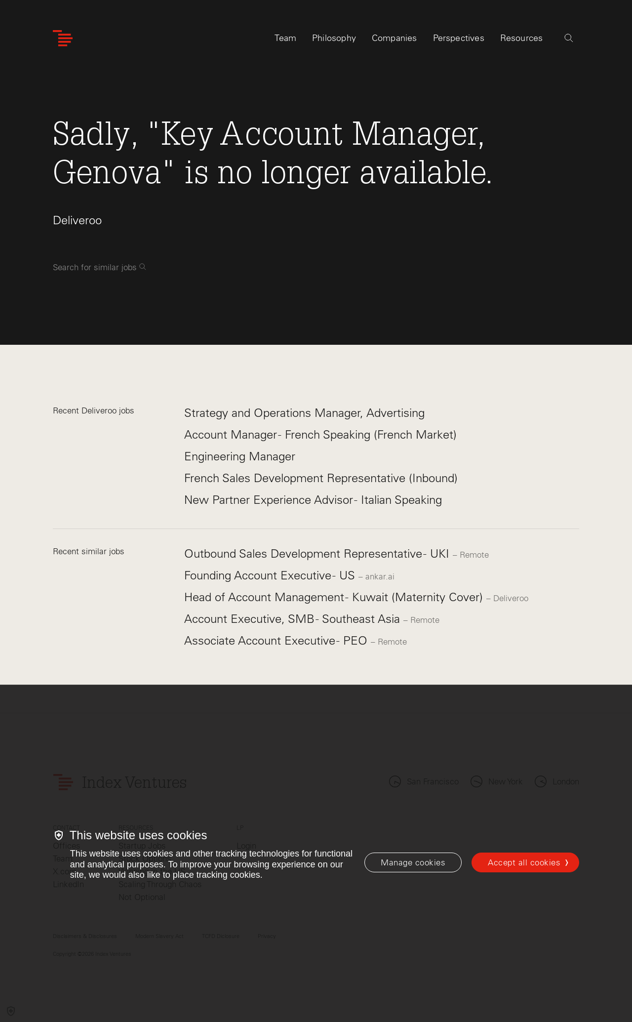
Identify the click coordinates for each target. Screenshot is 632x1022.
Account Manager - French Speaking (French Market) (320, 434)
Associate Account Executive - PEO (277, 640)
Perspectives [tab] (458, 38)
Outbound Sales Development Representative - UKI (318, 553)
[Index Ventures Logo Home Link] (63, 38)
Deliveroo (77, 220)
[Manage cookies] (413, 862)
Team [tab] (285, 38)
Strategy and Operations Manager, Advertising (304, 413)
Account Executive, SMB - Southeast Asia (293, 619)
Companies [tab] (394, 38)
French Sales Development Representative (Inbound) (321, 478)
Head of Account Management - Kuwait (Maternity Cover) (335, 597)
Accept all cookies (524, 862)
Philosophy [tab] (334, 38)
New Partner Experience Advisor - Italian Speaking (313, 499)
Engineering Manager (239, 456)
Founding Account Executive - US (271, 575)
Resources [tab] (521, 38)
